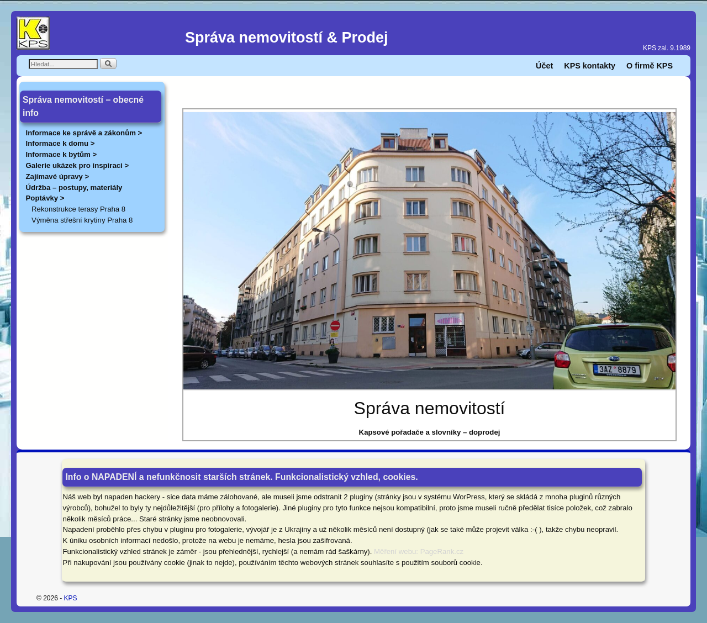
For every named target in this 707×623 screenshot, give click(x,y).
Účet (544, 65)
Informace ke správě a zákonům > (84, 133)
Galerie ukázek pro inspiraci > (77, 165)
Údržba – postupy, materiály (74, 187)
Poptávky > (45, 198)
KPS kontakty (589, 65)
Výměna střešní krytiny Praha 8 (82, 220)
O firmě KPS (649, 65)
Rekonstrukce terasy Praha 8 (78, 209)
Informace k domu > (60, 143)
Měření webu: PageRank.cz (418, 551)
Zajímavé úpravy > (57, 176)
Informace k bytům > (61, 154)
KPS (70, 598)
